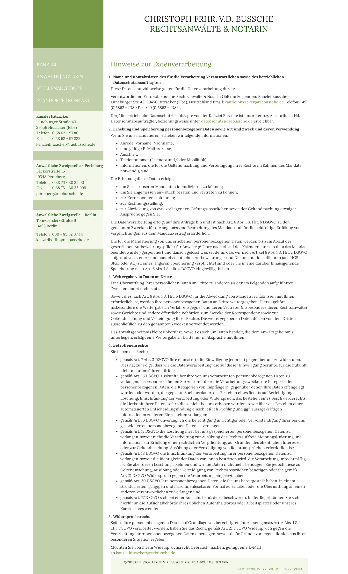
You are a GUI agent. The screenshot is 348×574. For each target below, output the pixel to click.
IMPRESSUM (293, 569)
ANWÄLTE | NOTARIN (60, 76)
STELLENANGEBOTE (59, 88)
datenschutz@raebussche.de (227, 121)
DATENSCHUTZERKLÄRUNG (258, 569)
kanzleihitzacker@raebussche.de (254, 102)
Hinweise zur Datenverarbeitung (161, 64)
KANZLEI (46, 64)
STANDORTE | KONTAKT (63, 100)
